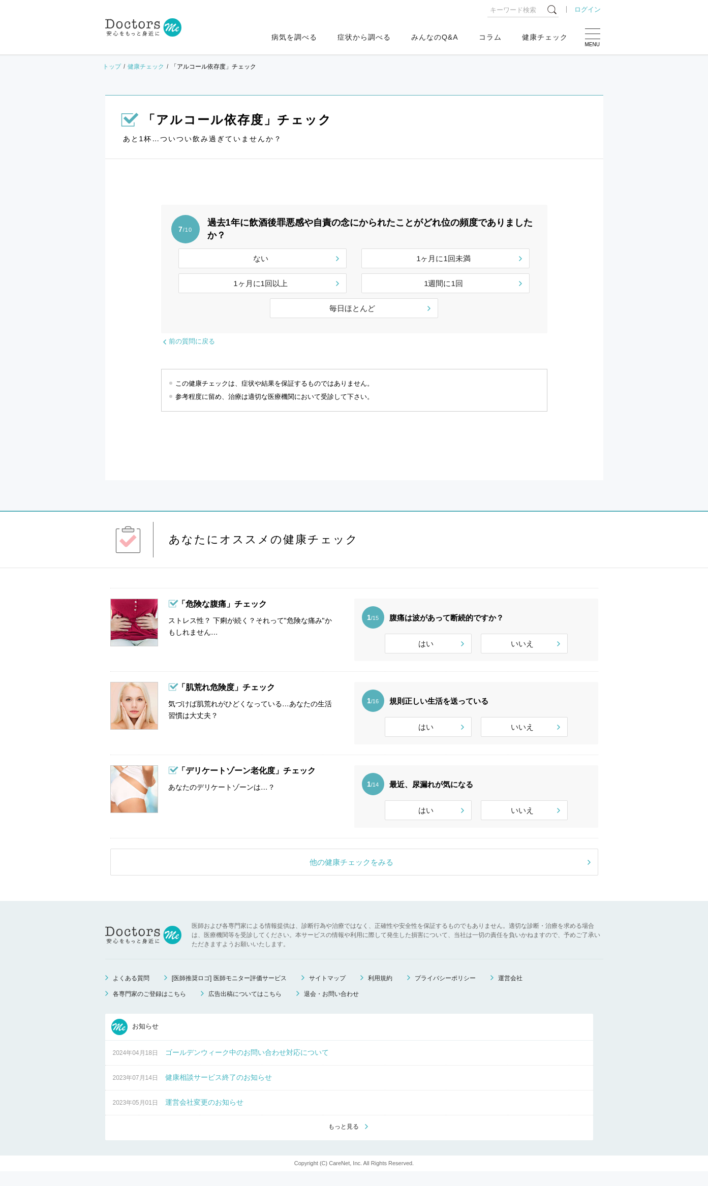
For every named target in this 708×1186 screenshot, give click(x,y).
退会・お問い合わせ (331, 1007)
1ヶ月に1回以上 (260, 283)
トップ (112, 66)
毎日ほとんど (352, 308)
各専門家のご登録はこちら (149, 1007)
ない (260, 258)
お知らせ (135, 1041)
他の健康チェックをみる (351, 875)
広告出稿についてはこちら (245, 1007)
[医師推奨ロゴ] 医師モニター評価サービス (229, 991)
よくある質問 (131, 991)
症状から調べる (364, 37)
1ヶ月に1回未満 (443, 258)
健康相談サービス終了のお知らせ (218, 1091)
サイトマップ (327, 991)
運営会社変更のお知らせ (204, 1116)
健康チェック (545, 37)
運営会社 (510, 991)
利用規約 (380, 991)
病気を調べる (294, 37)
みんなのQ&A (434, 37)
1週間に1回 (443, 283)
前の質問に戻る (192, 341)
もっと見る (343, 1140)
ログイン (587, 9)
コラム (490, 37)
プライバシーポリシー (445, 991)
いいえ (522, 643)
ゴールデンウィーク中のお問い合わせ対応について (247, 1066)
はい (426, 643)
